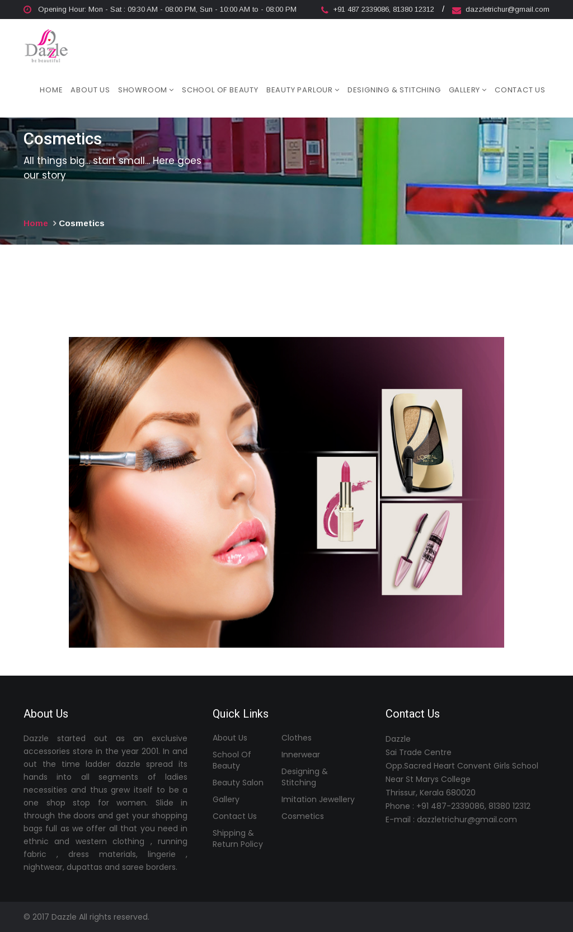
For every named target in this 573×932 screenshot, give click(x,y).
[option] (286, 492)
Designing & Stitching (394, 89)
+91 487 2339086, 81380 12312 (378, 9)
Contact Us (520, 89)
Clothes (296, 737)
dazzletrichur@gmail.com (500, 9)
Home (51, 89)
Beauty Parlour (303, 89)
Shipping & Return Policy (238, 838)
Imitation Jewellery (318, 799)
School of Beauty (220, 89)
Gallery (468, 89)
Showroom (146, 89)
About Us (90, 89)
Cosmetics (302, 816)
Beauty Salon (238, 782)
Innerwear (300, 754)
